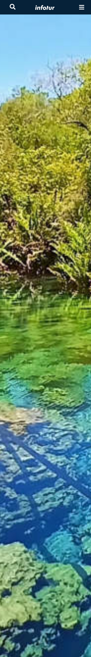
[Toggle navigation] (81, 7)
